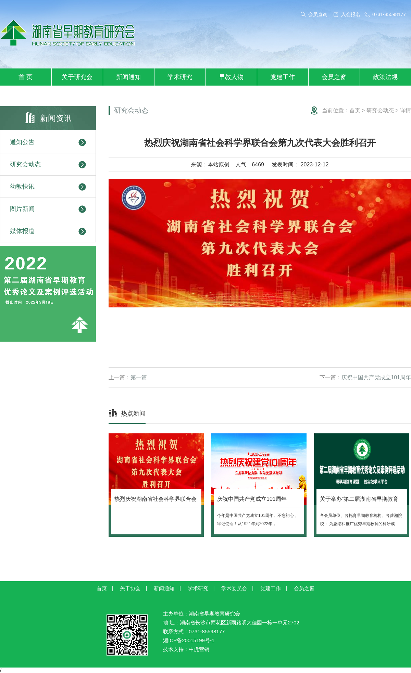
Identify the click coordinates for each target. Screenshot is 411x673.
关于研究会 (77, 77)
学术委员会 (234, 588)
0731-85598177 (389, 14)
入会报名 (350, 14)
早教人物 (231, 77)
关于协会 (130, 588)
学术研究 (179, 77)
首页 (354, 110)
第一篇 (138, 377)
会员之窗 (334, 77)
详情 (405, 110)
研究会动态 (48, 164)
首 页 (25, 77)
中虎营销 (199, 649)
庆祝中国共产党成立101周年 (376, 377)
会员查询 (317, 14)
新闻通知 (128, 77)
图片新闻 (48, 209)
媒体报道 (48, 231)
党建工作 (282, 77)
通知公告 (48, 142)
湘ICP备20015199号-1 (188, 640)
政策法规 (385, 77)
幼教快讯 (48, 187)
